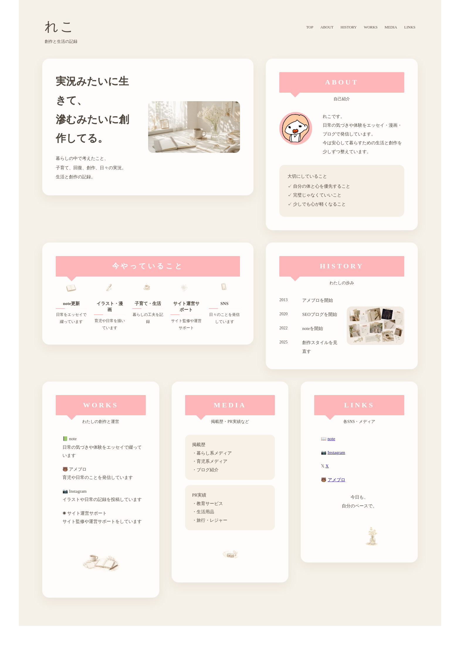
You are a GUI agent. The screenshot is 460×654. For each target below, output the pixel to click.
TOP (309, 27)
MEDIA (391, 27)
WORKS (371, 27)
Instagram (336, 452)
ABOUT (327, 27)
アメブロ (336, 479)
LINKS (409, 27)
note (331, 438)
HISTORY (349, 27)
